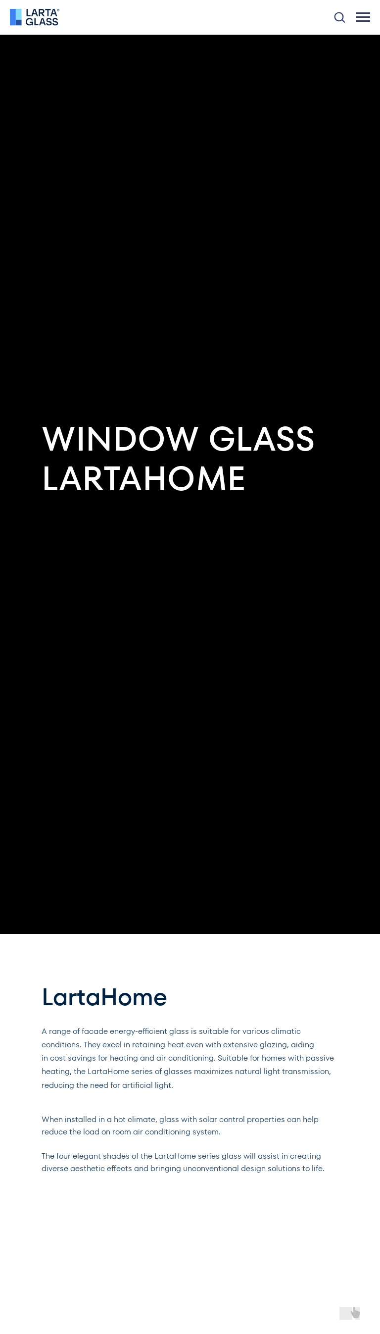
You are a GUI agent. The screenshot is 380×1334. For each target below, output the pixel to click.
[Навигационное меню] (363, 17)
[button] (339, 17)
